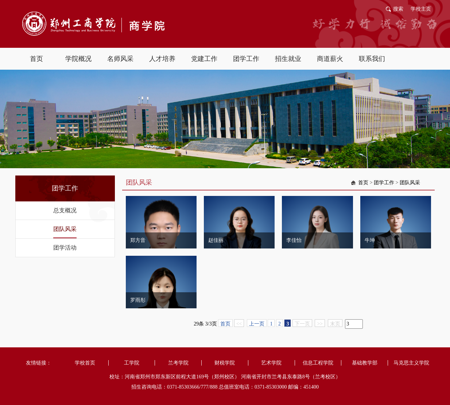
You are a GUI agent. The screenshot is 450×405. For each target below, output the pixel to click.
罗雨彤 (138, 300)
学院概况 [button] (78, 58)
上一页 (256, 324)
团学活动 (65, 247)
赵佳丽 (216, 240)
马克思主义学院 (411, 363)
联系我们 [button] (372, 58)
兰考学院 (178, 363)
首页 (363, 182)
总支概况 (65, 210)
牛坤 (370, 240)
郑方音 (138, 240)
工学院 (131, 363)
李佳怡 (294, 240)
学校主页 (421, 9)
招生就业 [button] (288, 58)
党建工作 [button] (204, 58)
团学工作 (384, 182)
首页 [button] (36, 58)
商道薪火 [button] (330, 58)
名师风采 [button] (120, 58)
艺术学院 (271, 363)
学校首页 (85, 363)
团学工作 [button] (246, 58)
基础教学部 (364, 363)
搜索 (398, 9)
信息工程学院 (318, 363)
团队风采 (65, 229)
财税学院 (224, 363)
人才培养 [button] (162, 58)
